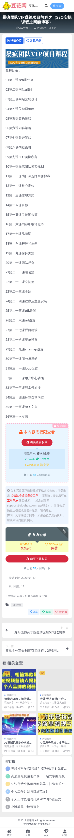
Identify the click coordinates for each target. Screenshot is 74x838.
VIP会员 (26, 544)
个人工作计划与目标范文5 (29, 791)
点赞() (61, 611)
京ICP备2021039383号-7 (37, 824)
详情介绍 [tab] (14, 40)
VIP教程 (17, 605)
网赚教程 (42, 27)
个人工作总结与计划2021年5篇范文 (36, 799)
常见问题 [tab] (33, 40)
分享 (34, 611)
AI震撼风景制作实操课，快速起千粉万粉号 (18, 744)
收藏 (46, 611)
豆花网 (30, 820)
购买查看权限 (37, 442)
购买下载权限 (37, 559)
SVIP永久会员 (54, 544)
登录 (57, 6)
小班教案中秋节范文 (25, 806)
